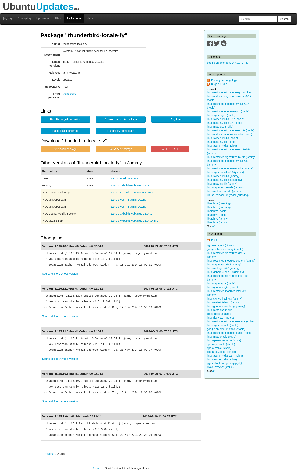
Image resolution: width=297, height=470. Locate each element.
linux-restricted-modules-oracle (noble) (229, 332)
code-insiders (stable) (219, 313)
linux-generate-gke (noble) (222, 287)
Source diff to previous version (60, 273)
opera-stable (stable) (219, 348)
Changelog (24, 18)
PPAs (58, 18)
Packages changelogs (224, 80)
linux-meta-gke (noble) (220, 309)
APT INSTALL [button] (170, 149)
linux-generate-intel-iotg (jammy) (226, 306)
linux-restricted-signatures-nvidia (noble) (230, 130)
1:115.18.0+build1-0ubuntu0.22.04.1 (132, 192)
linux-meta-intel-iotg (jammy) (224, 302)
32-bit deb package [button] (65, 149)
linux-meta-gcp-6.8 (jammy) (223, 268)
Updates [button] (42, 18)
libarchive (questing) (219, 203)
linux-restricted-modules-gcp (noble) (228, 111)
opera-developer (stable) (221, 351)
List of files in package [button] (65, 130)
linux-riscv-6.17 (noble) (220, 317)
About (96, 468)
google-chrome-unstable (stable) (226, 329)
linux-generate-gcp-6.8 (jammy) (225, 271)
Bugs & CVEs (219, 84)
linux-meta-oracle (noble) (221, 336)
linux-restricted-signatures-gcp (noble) (229, 92)
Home (7, 18)
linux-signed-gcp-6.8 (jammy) (224, 264)
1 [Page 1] (55, 453)
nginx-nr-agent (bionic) (220, 245)
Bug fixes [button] (176, 119)
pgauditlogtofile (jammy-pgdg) (224, 363)
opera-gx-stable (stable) (221, 344)
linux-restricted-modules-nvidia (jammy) (230, 168)
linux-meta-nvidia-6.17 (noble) (224, 122)
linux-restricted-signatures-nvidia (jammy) (231, 157)
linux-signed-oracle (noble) (222, 325)
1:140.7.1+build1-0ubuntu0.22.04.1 (131, 185)
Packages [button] (74, 18)
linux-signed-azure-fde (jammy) (225, 187)
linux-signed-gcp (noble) (221, 115)
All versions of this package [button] (121, 119)
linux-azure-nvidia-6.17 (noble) (225, 355)
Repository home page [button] (120, 130)
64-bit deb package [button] (121, 149)
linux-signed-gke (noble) (221, 283)
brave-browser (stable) (220, 367)
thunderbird (69, 93)
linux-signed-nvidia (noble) (222, 137)
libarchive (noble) (217, 210)
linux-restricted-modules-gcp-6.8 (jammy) (231, 260)
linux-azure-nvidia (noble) (222, 145)
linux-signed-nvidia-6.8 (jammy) (225, 172)
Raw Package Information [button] (65, 119)
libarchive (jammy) (218, 218)
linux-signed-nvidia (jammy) (223, 176)
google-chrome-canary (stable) (225, 249)
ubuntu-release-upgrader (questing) (228, 195)
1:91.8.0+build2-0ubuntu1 (126, 178)
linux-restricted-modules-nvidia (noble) (229, 134)
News (90, 18)
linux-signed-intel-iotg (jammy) (224, 298)
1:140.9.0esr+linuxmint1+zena (128, 199)
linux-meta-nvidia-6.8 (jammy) (224, 179)
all (213, 226)
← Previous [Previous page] (47, 453)
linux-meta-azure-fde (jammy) (224, 191)
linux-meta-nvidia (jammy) (222, 183)
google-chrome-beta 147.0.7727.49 (227, 62)
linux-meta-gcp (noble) (220, 126)
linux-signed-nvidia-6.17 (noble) (225, 118)
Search (284, 19)
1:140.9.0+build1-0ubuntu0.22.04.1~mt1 (134, 220)
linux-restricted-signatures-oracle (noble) (231, 321)
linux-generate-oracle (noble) (224, 340)
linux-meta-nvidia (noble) (221, 141)
